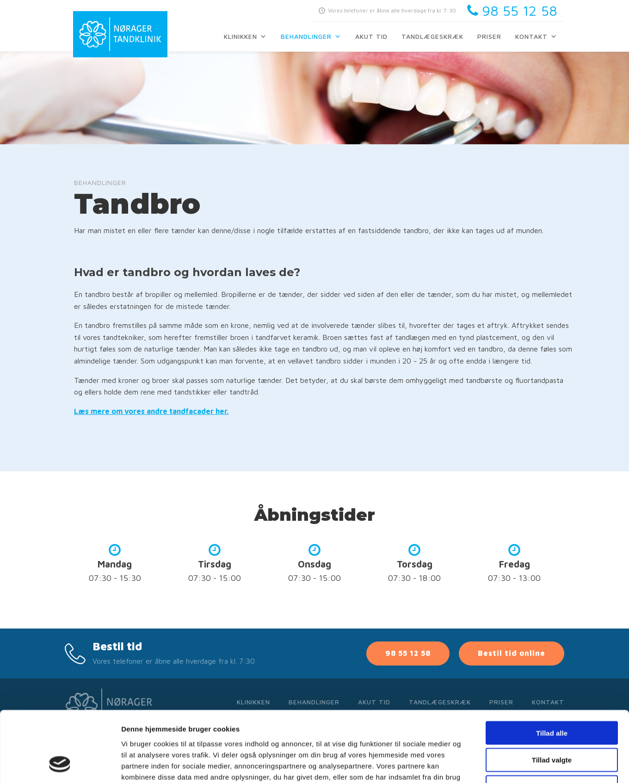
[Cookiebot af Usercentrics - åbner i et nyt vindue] (59, 765)
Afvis (552, 724)
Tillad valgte (552, 697)
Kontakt (536, 36)
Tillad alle (551, 669)
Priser (489, 36)
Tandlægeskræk (432, 36)
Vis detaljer (481, 765)
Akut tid (371, 36)
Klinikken (245, 36)
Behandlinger (311, 36)
